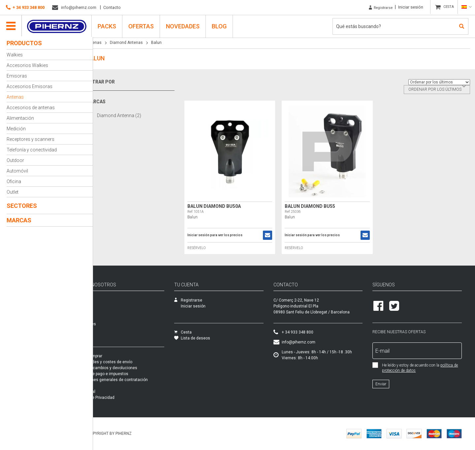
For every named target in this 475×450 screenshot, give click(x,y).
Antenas (15, 97)
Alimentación (20, 118)
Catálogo (106, 312)
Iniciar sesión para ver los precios (224, 235)
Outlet (12, 192)
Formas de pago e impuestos (124, 373)
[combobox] (437, 89)
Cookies (105, 403)
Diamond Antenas (138, 42)
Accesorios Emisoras (29, 86)
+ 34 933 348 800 (25, 7)
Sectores (22, 205)
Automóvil (17, 171)
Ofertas (142, 25)
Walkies (15, 54)
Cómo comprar (111, 356)
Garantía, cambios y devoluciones (129, 368)
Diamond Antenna (131, 115)
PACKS (108, 25)
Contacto (112, 7)
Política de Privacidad (117, 397)
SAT (101, 306)
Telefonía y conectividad (32, 149)
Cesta (202, 332)
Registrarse (376, 7)
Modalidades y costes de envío (126, 362)
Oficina (14, 181)
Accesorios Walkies (27, 65)
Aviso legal (108, 391)
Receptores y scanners (30, 139)
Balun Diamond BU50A (223, 206)
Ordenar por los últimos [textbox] (434, 89)
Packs (103, 336)
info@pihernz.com (74, 7)
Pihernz (58, 25)
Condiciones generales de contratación (134, 379)
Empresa (106, 300)
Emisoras (17, 76)
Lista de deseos (212, 338)
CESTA (447, 7)
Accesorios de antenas (31, 107)
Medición (16, 128)
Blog (220, 25)
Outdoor (15, 160)
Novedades (184, 25)
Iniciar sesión (407, 7)
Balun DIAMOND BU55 (316, 206)
